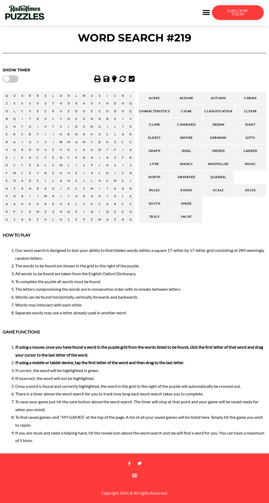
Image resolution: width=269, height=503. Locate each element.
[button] (206, 13)
